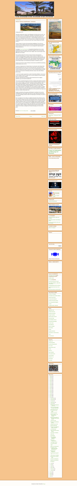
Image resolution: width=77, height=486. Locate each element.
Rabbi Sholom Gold (52, 347)
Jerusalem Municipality (53, 321)
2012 (51, 395)
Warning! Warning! (54, 425)
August (52, 403)
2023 (51, 380)
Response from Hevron (54, 460)
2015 (51, 391)
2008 (51, 474)
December (52, 398)
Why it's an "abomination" (53, 440)
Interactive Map (51, 318)
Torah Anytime (51, 355)
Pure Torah (51, 345)
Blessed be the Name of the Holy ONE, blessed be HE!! (55, 418)
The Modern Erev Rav (52, 275)
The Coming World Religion (53, 302)
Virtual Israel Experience (24, 49)
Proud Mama (53, 435)
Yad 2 (50, 334)
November (52, 399)
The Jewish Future (52, 353)
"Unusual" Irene (53, 420)
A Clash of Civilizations (54, 458)
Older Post (43, 116)
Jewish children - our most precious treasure (54, 415)
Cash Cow (52, 434)
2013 (51, 394)
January (52, 470)
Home (31, 116)
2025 (51, 377)
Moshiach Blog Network (53, 201)
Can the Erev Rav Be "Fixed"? (54, 281)
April (52, 466)
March (52, 467)
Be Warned (52, 461)
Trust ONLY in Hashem (54, 432)
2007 (51, 476)
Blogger (44, 483)
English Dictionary (52, 311)
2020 (51, 384)
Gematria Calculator (52, 313)
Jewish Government (52, 297)
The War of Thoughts (52, 294)
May (51, 464)
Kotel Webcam (51, 324)
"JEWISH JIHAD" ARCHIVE (53, 305)
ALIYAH (50, 303)
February (52, 468)
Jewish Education (52, 342)
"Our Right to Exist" (54, 442)
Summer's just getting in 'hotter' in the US (55, 427)
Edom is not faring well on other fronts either (55, 407)
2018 (51, 387)
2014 (51, 392)
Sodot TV (50, 350)
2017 (51, 388)
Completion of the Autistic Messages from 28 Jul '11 (54, 448)
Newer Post (18, 116)
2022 (51, 381)
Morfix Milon (51, 327)
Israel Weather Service (52, 319)
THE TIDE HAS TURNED (55, 455)
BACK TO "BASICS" (52, 227)
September (53, 402)
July (51, 463)
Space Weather (51, 352)
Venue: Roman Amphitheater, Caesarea (53, 437)
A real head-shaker (54, 443)
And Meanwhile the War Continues (54, 285)
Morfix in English (52, 326)
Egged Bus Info (51, 310)
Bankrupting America (54, 409)
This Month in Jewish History (54, 332)
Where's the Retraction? (55, 446)
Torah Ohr (50, 360)
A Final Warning (53, 429)
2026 (51, 376)
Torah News (51, 358)
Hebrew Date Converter (53, 316)
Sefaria (50, 329)
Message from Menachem (53, 451)
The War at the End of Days (53, 300)
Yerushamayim (51, 335)
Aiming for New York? (54, 424)
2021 (51, 383)
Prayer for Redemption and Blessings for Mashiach (55, 152)
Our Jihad (50, 279)
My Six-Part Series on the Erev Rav (55, 289)
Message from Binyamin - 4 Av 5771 (55, 405)
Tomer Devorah (56, 192)
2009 (51, 473)
